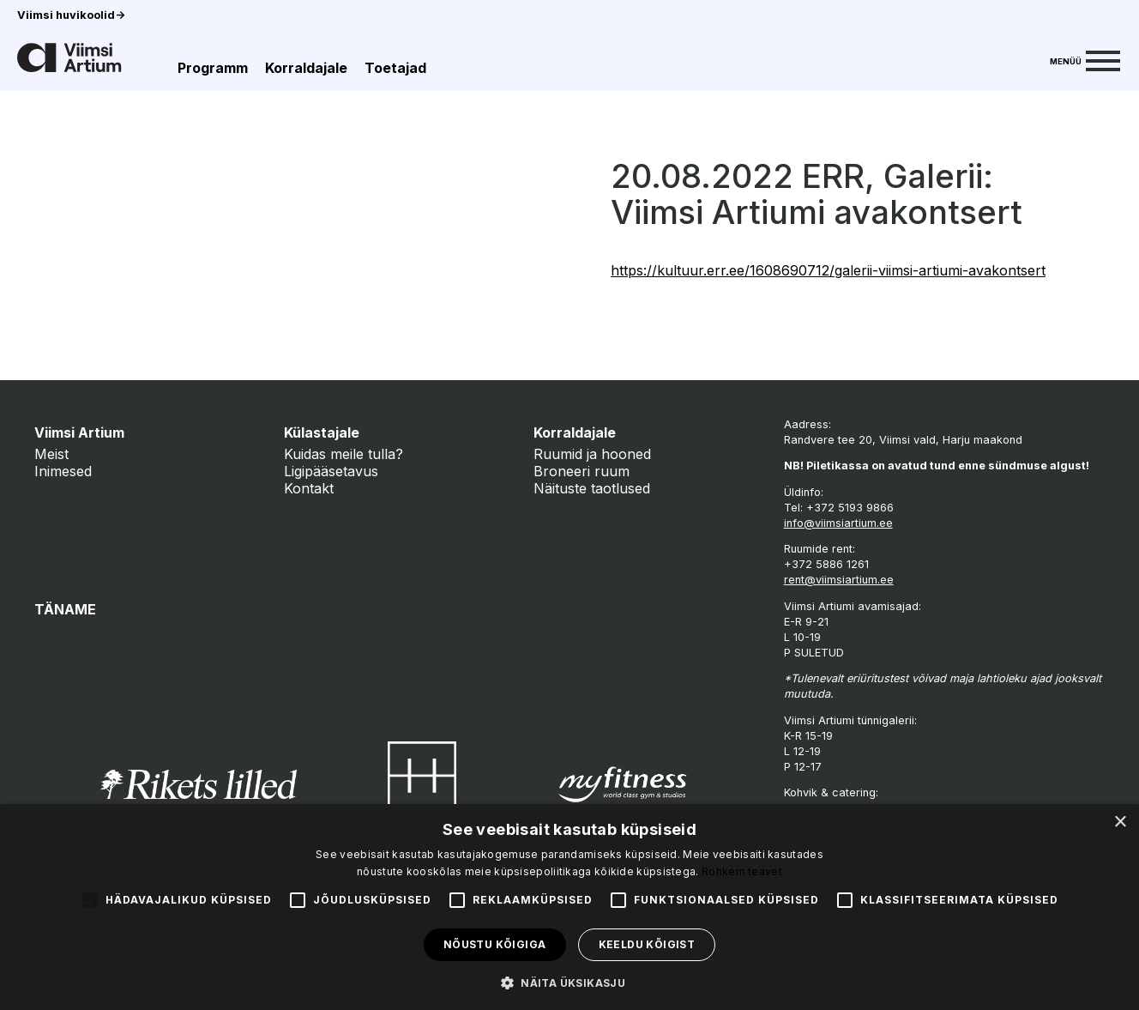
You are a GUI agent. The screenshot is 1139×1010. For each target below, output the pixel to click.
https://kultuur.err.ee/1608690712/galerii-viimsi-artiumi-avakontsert (828, 270)
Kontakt (309, 488)
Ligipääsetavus (331, 471)
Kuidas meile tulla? (343, 454)
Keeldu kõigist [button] (647, 944)
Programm (213, 67)
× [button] (1119, 822)
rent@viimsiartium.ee (839, 579)
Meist (51, 454)
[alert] (569, 907)
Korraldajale (306, 67)
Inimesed (63, 471)
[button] (569, 981)
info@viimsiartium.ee (838, 523)
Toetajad (395, 67)
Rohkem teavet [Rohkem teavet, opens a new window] (742, 871)
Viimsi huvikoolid (71, 15)
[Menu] (1085, 59)
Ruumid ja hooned (592, 454)
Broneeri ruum (581, 471)
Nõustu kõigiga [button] (494, 944)
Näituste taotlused (591, 488)
